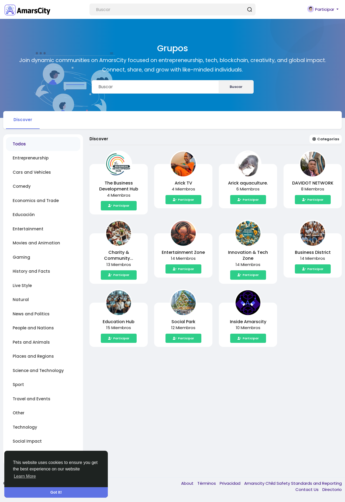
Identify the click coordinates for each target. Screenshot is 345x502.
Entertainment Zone (183, 252)
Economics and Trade (36, 200)
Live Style (22, 285)
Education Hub (118, 322)
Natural (21, 299)
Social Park (183, 322)
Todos (19, 144)
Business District (313, 252)
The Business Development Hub (118, 186)
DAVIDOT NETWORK (312, 183)
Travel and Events (31, 399)
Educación (24, 214)
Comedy (22, 186)
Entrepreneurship (31, 158)
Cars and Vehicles (32, 172)
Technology (25, 427)
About (188, 483)
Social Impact (27, 441)
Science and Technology (38, 370)
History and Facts (31, 271)
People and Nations (33, 328)
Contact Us (307, 489)
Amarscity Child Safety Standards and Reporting (293, 483)
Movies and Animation (36, 243)
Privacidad (231, 483)
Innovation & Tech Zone (248, 255)
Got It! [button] (56, 492)
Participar (118, 205)
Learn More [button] (25, 476)
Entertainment (28, 229)
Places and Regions (33, 356)
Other (19, 413)
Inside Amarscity (248, 322)
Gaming (21, 257)
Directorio (332, 489)
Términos (207, 483)
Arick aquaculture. (248, 183)
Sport (18, 384)
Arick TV (183, 183)
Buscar (236, 86)
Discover (22, 119)
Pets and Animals (31, 342)
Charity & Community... (118, 255)
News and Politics (31, 314)
